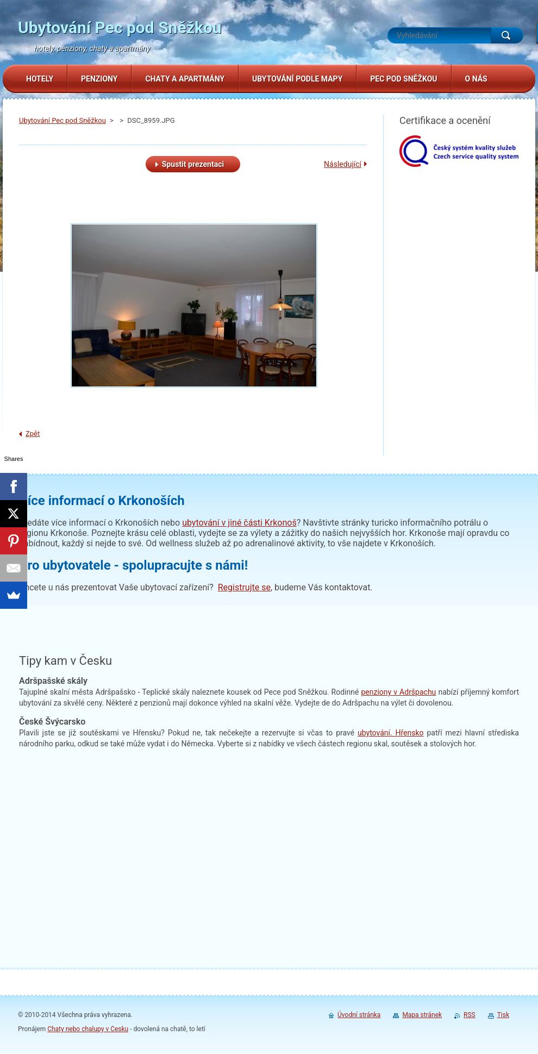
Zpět (33, 433)
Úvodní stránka (358, 1015)
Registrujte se (244, 587)
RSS (470, 1015)
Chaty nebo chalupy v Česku (87, 1029)
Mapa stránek (422, 1015)
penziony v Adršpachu (398, 692)
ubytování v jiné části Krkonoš (239, 522)
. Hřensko (391, 732)
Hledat (507, 35)
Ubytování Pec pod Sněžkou (62, 120)
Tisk (503, 1015)
